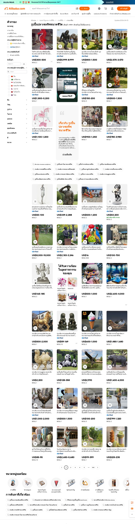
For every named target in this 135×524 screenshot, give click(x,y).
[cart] (106, 9)
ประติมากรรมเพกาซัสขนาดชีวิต (63, 174)
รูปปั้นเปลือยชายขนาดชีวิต (41, 179)
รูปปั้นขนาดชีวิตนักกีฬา (15, 505)
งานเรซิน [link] (70, 20)
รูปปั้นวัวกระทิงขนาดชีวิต (84, 164)
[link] (132, 503)
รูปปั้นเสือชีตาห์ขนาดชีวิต (63, 179)
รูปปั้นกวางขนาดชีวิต (85, 174)
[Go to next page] (98, 467)
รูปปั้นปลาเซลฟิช (36, 510)
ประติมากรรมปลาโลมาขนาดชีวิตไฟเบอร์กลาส (22, 515)
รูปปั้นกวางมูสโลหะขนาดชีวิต (88, 505)
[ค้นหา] (84, 8)
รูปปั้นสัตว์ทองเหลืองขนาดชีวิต (57, 510)
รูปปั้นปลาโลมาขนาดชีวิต (63, 164)
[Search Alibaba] (53, 8)
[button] (77, 8)
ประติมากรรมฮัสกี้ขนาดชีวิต (42, 169)
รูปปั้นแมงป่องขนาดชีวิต (41, 174)
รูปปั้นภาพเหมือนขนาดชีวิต (107, 164)
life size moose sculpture (42, 164)
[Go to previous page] (62, 467)
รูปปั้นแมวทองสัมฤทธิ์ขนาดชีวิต (17, 500)
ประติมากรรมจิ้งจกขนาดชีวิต (112, 169)
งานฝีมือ (60, 20)
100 (93, 467)
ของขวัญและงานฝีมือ (46, 20)
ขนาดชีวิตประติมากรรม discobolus (103, 500)
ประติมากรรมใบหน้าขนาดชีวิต (113, 505)
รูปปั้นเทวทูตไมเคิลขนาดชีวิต (89, 169)
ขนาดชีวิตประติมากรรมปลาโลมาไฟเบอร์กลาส (42, 505)
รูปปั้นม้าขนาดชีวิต (68, 505)
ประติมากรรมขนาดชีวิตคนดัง (65, 169)
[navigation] (17, 244)
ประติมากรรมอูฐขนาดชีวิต (106, 174)
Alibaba (33, 20)
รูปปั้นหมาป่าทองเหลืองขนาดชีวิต (87, 179)
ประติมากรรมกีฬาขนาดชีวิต (16, 510)
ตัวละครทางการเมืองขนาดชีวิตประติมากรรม (46, 500)
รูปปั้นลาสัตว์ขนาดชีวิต (79, 510)
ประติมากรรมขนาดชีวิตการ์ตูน (101, 510)
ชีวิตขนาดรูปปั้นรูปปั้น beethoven (76, 500)
